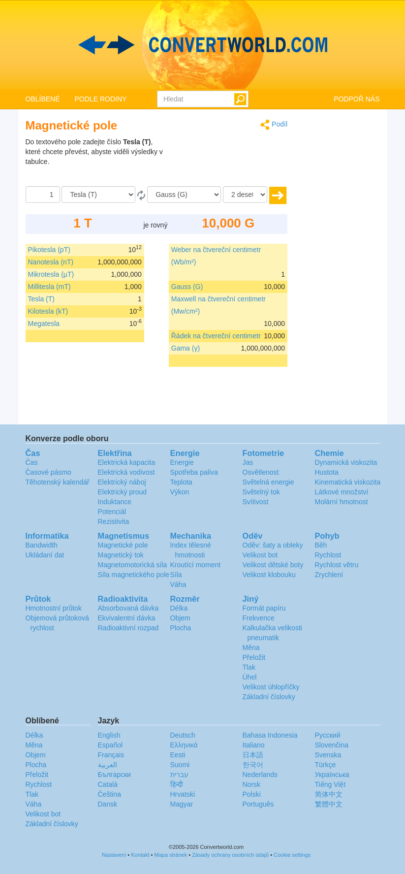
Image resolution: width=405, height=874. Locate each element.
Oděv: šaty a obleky (273, 545)
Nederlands (260, 774)
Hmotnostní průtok (54, 608)
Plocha (180, 628)
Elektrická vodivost (126, 472)
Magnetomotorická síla (132, 565)
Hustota (327, 472)
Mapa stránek (171, 855)
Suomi (180, 765)
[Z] (98, 194)
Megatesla (44, 323)
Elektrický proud (122, 492)
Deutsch (182, 735)
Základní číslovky (269, 697)
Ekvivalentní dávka (127, 618)
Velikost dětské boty (273, 565)
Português (258, 804)
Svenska (328, 755)
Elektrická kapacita (127, 462)
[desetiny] (245, 194)
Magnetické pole (123, 545)
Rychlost (328, 555)
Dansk (108, 804)
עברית (179, 774)
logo (202, 44)
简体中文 (329, 794)
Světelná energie (268, 482)
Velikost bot (260, 555)
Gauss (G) (187, 287)
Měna (251, 647)
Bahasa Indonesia (270, 735)
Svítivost (256, 502)
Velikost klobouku (269, 575)
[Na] (184, 194)
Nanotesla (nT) (51, 262)
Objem (180, 618)
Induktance (115, 502)
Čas (32, 462)
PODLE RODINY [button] (101, 99)
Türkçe (325, 765)
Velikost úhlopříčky (271, 687)
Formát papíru (264, 608)
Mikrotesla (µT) (51, 274)
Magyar (181, 804)
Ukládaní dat (45, 555)
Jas (248, 462)
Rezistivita (113, 521)
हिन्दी (176, 784)
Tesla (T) (41, 299)
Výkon (179, 492)
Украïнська (332, 774)
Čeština (109, 794)
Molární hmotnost (341, 502)
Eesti (178, 755)
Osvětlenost (261, 472)
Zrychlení (329, 575)
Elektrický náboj (122, 482)
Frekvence (259, 618)
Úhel (250, 677)
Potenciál (112, 512)
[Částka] (43, 194)
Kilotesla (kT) (48, 311)
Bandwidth (42, 545)
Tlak (249, 667)
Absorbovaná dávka (128, 608)
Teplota (181, 482)
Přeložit (254, 657)
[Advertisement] (225, 161)
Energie (182, 462)
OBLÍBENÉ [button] (43, 99)
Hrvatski (182, 794)
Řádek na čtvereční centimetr (216, 336)
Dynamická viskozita (346, 462)
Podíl (273, 125)
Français (111, 755)
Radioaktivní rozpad (128, 628)
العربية (107, 765)
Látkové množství (342, 492)
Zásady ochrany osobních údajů (230, 855)
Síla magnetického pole (134, 575)
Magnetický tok (121, 555)
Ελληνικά (184, 745)
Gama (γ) (185, 348)
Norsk (252, 784)
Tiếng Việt (330, 784)
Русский (328, 735)
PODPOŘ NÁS (356, 99)
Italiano (254, 745)
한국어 (253, 765)
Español (110, 745)
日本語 (253, 755)
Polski (252, 794)
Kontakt (140, 855)
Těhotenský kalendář (58, 482)
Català (108, 784)
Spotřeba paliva (194, 472)
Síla (176, 575)
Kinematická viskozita (348, 482)
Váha (178, 584)
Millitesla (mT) (49, 287)
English (109, 735)
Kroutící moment (195, 565)
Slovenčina (332, 745)
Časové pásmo (48, 472)
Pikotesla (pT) (49, 250)
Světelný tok (261, 492)
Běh (321, 545)
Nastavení (114, 855)
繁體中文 (329, 804)
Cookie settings (292, 855)
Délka (179, 608)
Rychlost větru (337, 565)
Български (114, 774)
